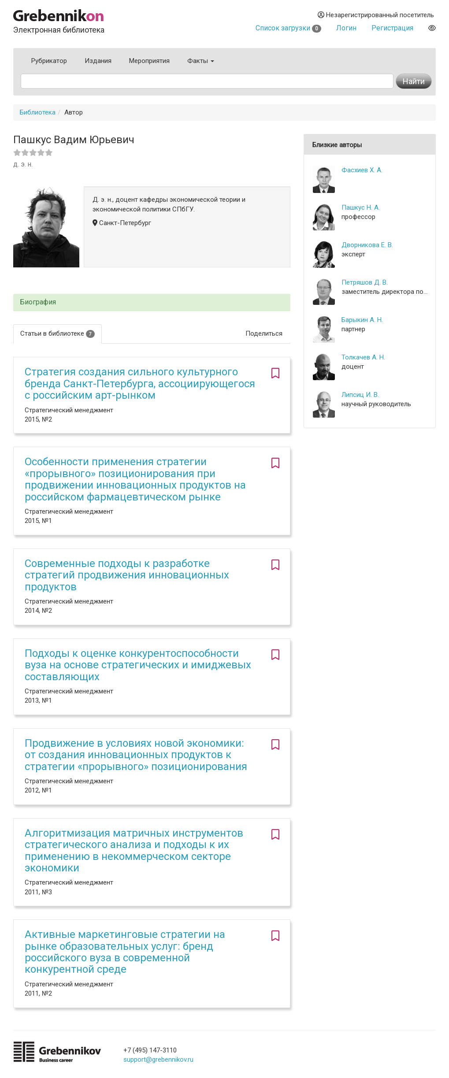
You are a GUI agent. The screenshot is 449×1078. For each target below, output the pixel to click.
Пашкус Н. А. (360, 207)
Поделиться (263, 333)
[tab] (151, 302)
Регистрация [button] (392, 28)
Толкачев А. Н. (363, 357)
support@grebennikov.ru (158, 1059)
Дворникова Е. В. (367, 245)
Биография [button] (38, 302)
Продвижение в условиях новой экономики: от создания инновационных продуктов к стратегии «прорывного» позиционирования (136, 755)
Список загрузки (288, 28)
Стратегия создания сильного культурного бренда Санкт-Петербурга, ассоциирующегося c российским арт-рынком (140, 383)
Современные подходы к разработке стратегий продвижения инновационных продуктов (127, 575)
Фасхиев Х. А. (361, 170)
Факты (200, 61)
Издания (98, 61)
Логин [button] (346, 28)
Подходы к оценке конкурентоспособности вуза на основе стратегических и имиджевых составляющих (138, 665)
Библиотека (38, 112)
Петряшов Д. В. (364, 282)
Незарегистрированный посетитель (376, 15)
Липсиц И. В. (360, 395)
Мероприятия (149, 61)
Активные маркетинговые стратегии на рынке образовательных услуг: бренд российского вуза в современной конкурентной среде (125, 951)
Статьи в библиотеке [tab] (57, 334)
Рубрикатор (49, 61)
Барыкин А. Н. (362, 320)
